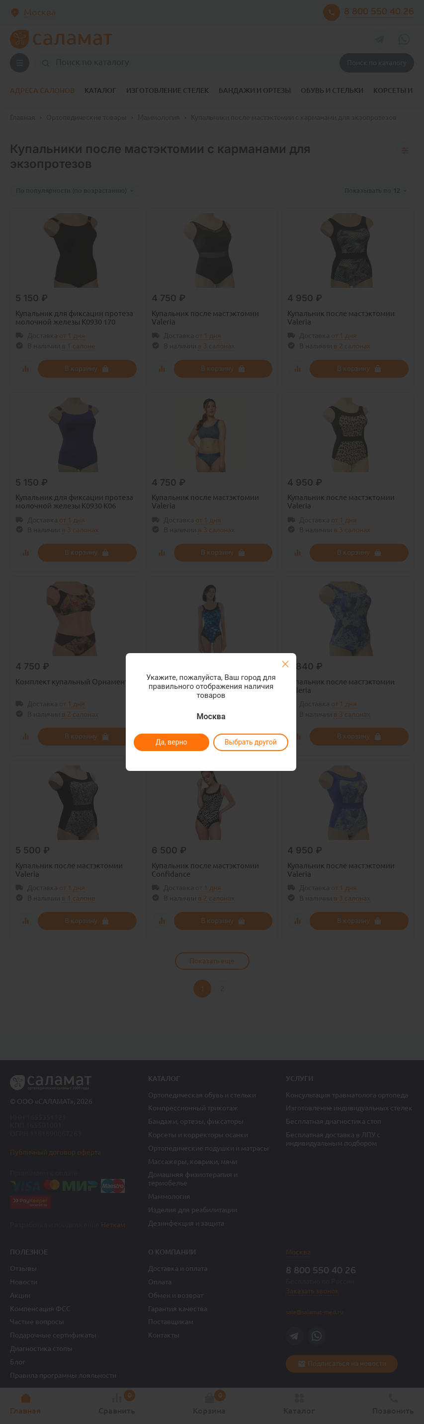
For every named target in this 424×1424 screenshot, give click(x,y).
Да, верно (171, 742)
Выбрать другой (251, 742)
